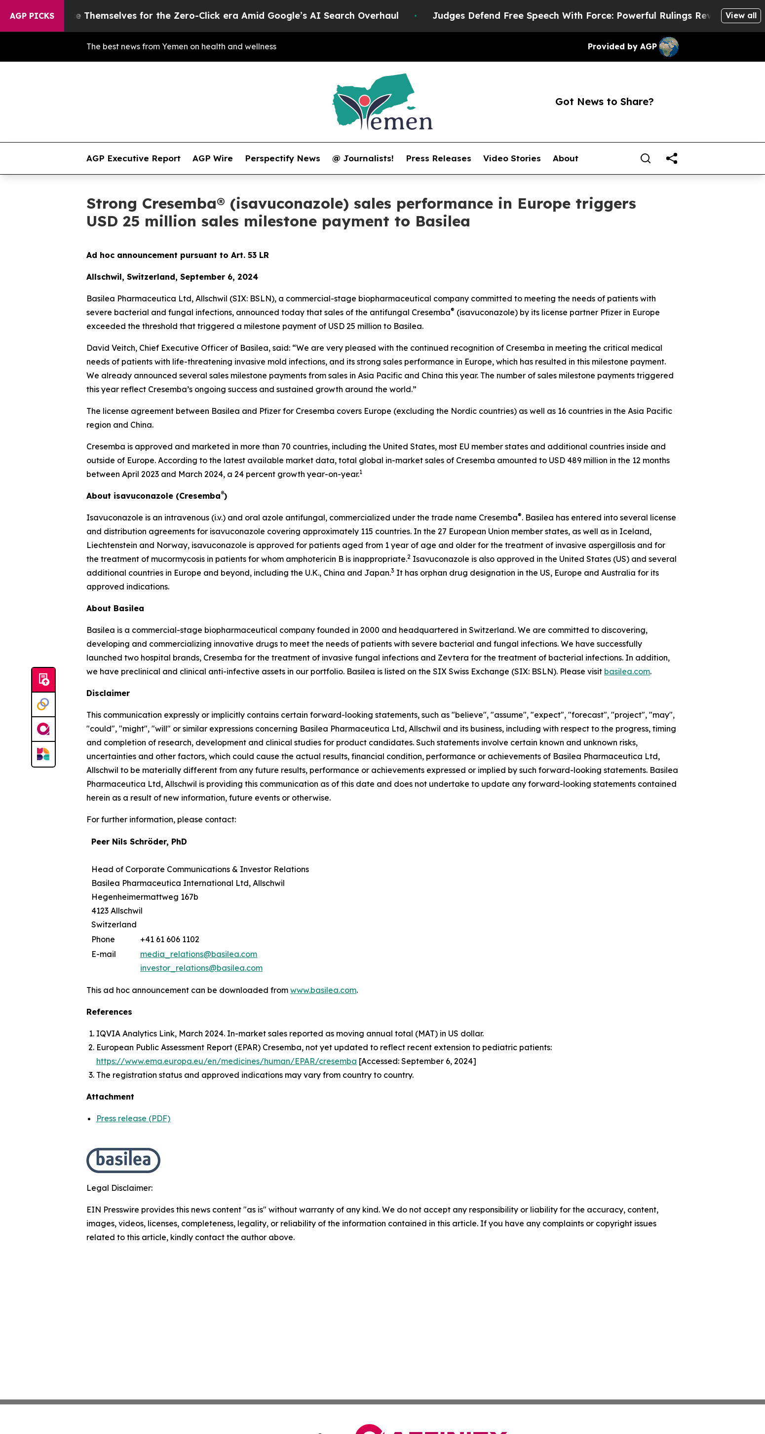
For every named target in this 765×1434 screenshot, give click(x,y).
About (565, 158)
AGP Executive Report (133, 158)
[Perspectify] (43, 705)
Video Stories (512, 158)
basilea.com (627, 671)
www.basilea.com (323, 990)
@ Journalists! (363, 158)
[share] (672, 158)
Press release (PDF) (133, 1118)
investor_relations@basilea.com (201, 968)
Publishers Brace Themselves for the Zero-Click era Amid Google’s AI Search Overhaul (213, 15)
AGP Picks (32, 16)
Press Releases (438, 158)
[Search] (645, 158)
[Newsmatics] (43, 754)
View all (741, 15)
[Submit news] (43, 680)
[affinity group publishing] (43, 729)
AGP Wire (212, 158)
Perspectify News (282, 158)
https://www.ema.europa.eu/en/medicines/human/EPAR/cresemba (226, 1061)
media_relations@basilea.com (198, 954)
